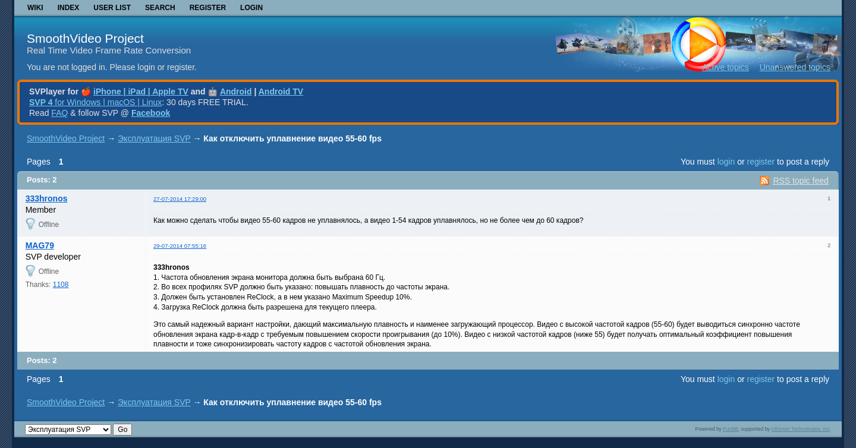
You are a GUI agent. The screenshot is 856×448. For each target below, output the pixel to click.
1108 (61, 284)
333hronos (47, 198)
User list (112, 8)
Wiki (35, 8)
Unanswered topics (795, 67)
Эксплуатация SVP (154, 138)
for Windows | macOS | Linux (95, 102)
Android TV (281, 91)
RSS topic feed (800, 180)
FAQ (59, 113)
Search (160, 8)
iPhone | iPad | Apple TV (140, 91)
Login (251, 8)
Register (208, 8)
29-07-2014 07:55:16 (179, 245)
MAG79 (40, 245)
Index (69, 8)
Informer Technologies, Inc (801, 429)
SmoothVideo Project (85, 38)
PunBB (730, 429)
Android (236, 91)
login (726, 161)
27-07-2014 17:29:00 (179, 198)
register (761, 161)
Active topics (725, 67)
